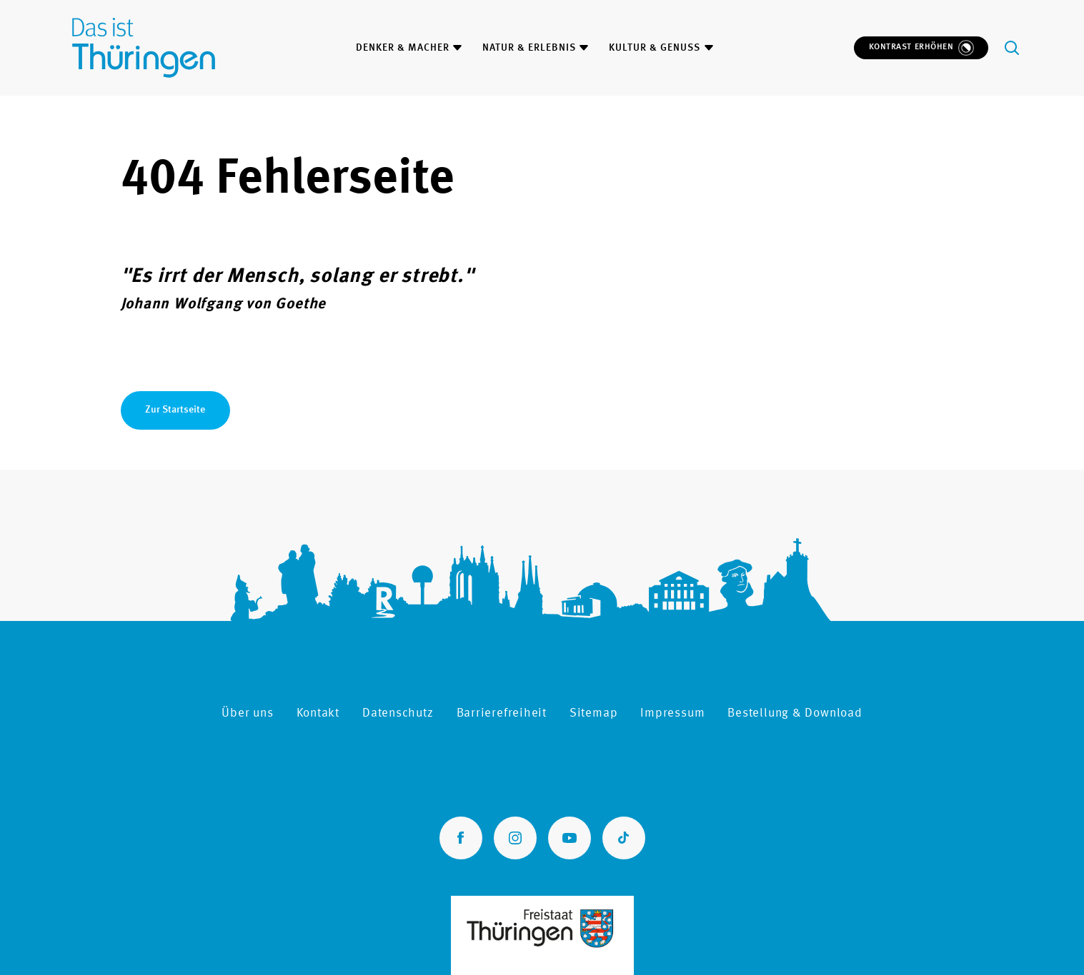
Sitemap (593, 713)
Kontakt (318, 713)
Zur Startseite (175, 410)
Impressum (672, 713)
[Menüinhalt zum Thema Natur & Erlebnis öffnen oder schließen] (584, 48)
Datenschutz (398, 713)
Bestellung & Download (794, 713)
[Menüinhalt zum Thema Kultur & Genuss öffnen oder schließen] (709, 48)
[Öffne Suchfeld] (1012, 48)
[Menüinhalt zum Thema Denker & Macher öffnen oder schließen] (457, 48)
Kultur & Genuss (654, 48)
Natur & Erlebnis (529, 48)
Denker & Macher (402, 48)
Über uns (247, 713)
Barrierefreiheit (502, 713)
